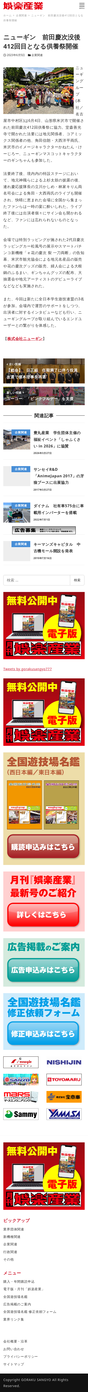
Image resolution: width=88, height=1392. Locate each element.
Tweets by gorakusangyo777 (27, 669)
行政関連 (10, 1252)
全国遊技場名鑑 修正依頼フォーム (29, 1311)
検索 (77, 580)
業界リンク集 (13, 1319)
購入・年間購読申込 (18, 1281)
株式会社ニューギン (25, 338)
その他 (8, 1259)
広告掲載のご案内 (17, 1304)
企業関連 (37, 55)
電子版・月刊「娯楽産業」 (24, 1289)
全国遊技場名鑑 (15, 1296)
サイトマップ (13, 1364)
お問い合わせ (13, 1349)
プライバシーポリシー (20, 1356)
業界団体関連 (13, 1229)
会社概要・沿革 (15, 1341)
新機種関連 (12, 1236)
